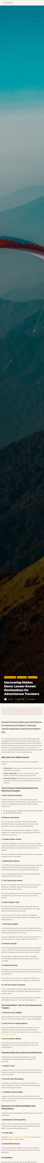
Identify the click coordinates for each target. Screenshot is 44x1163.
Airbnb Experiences (24, 1137)
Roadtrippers (12, 1137)
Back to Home (7, 2)
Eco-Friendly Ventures (8, 1034)
